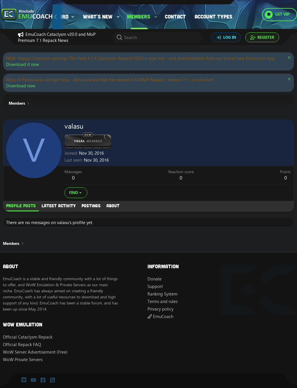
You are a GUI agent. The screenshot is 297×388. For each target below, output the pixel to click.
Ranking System (162, 294)
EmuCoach (160, 316)
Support (155, 286)
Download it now (22, 64)
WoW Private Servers (23, 359)
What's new (97, 16)
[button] (118, 16)
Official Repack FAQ (22, 344)
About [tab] (112, 205)
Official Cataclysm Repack (27, 337)
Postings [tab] (91, 205)
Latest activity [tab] (59, 205)
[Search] (157, 37)
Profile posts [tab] (21, 205)
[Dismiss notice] (288, 58)
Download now (20, 86)
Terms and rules (162, 301)
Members (138, 16)
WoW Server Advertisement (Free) (35, 352)
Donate (154, 279)
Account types (213, 16)
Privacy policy (160, 309)
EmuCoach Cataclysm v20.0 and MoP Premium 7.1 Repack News (56, 37)
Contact (175, 16)
